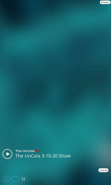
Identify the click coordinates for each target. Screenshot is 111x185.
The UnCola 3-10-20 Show (43, 156)
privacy (105, 2)
